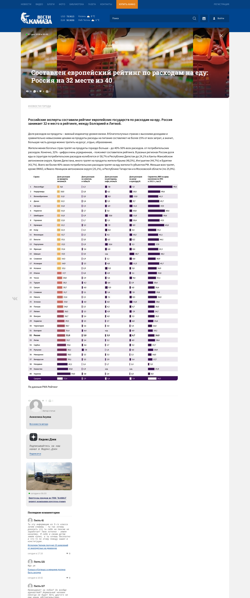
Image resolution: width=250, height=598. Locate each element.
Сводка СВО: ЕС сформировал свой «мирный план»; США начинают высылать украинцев (84, 490)
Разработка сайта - (216, 588)
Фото (62, 4)
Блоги (51, 4)
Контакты (106, 4)
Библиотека (76, 4)
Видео (39, 4)
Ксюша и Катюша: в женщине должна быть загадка (198, 265)
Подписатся (187, 148)
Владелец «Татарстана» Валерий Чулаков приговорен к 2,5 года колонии (73, 503)
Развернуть (125, 574)
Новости (26, 4)
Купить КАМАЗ (127, 4)
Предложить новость (194, 476)
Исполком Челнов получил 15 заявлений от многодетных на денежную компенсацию (200, 241)
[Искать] (194, 18)
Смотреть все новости (135, 464)
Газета (92, 4)
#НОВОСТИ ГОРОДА (41, 114)
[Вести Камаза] (36, 18)
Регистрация (221, 4)
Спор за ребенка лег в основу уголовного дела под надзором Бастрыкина (200, 297)
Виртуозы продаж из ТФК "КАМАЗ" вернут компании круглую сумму (199, 193)
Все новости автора (190, 118)
